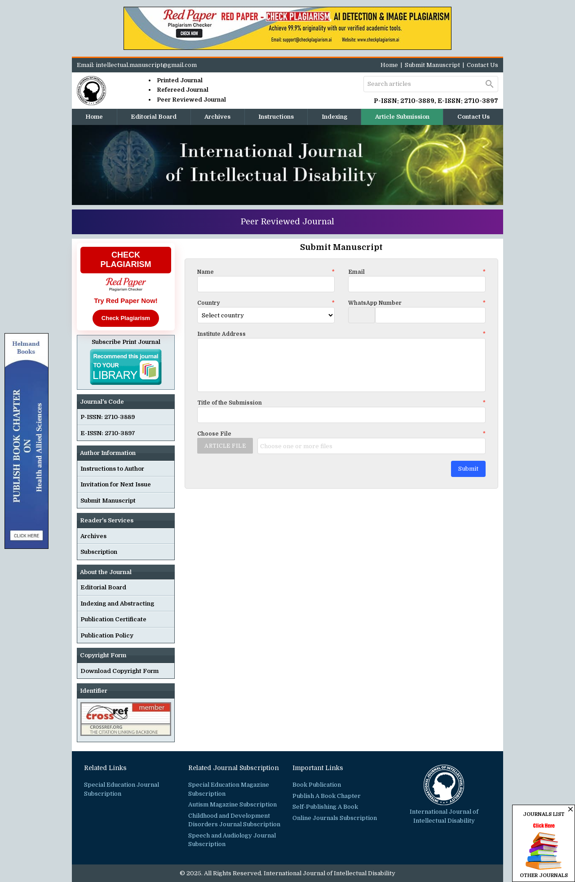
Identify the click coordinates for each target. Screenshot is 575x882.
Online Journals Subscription (334, 818)
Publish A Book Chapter (326, 796)
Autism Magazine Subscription (232, 804)
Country (266, 303)
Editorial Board (154, 116)
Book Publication (316, 784)
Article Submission (402, 116)
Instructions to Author (112, 468)
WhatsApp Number (417, 303)
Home (389, 65)
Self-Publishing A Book (325, 806)
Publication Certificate (113, 619)
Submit (468, 468)
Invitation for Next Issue (115, 484)
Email (417, 272)
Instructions (276, 116)
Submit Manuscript (432, 65)
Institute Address (341, 334)
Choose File (341, 434)
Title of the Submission (341, 403)
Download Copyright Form (119, 671)
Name (266, 272)
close (570, 809)
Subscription (98, 551)
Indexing (334, 116)
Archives (217, 116)
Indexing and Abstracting (117, 603)
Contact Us (482, 65)
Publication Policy (106, 635)
